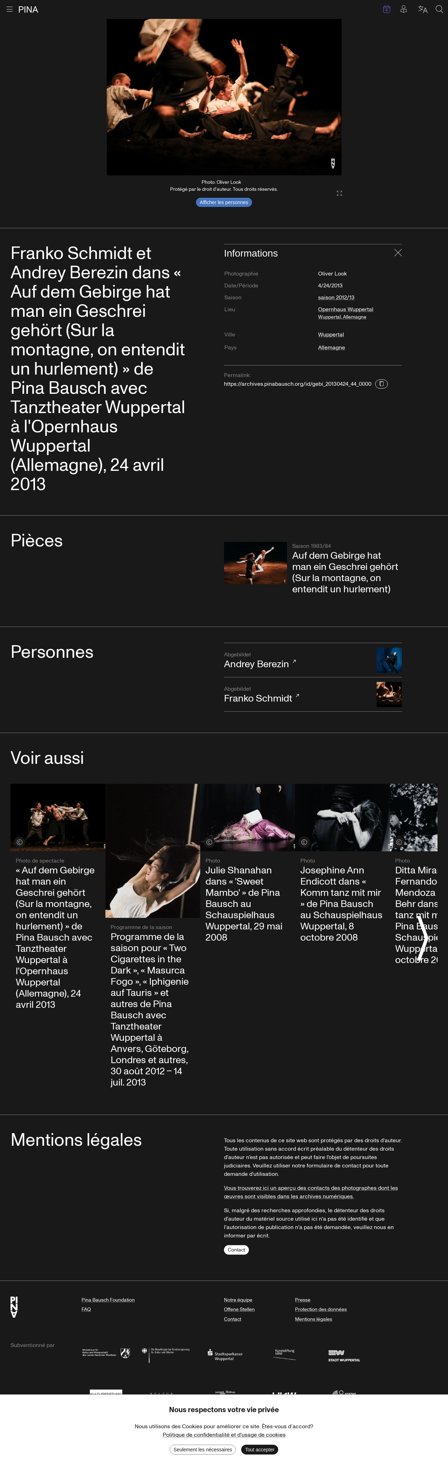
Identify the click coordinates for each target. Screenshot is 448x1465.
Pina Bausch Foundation (108, 1300)
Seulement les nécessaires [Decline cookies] (203, 1449)
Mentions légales (313, 1319)
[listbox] (224, 97)
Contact (236, 1250)
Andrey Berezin (297, 660)
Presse (302, 1300)
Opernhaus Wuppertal (359, 316)
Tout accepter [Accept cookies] (259, 1449)
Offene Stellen (239, 1309)
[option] (224, 97)
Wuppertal (331, 335)
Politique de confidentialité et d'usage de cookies (224, 1435)
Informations (251, 253)
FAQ (86, 1309)
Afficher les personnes (224, 202)
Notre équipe (238, 1300)
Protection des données (321, 1309)
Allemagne (331, 347)
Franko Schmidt (297, 695)
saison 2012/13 (336, 297)
